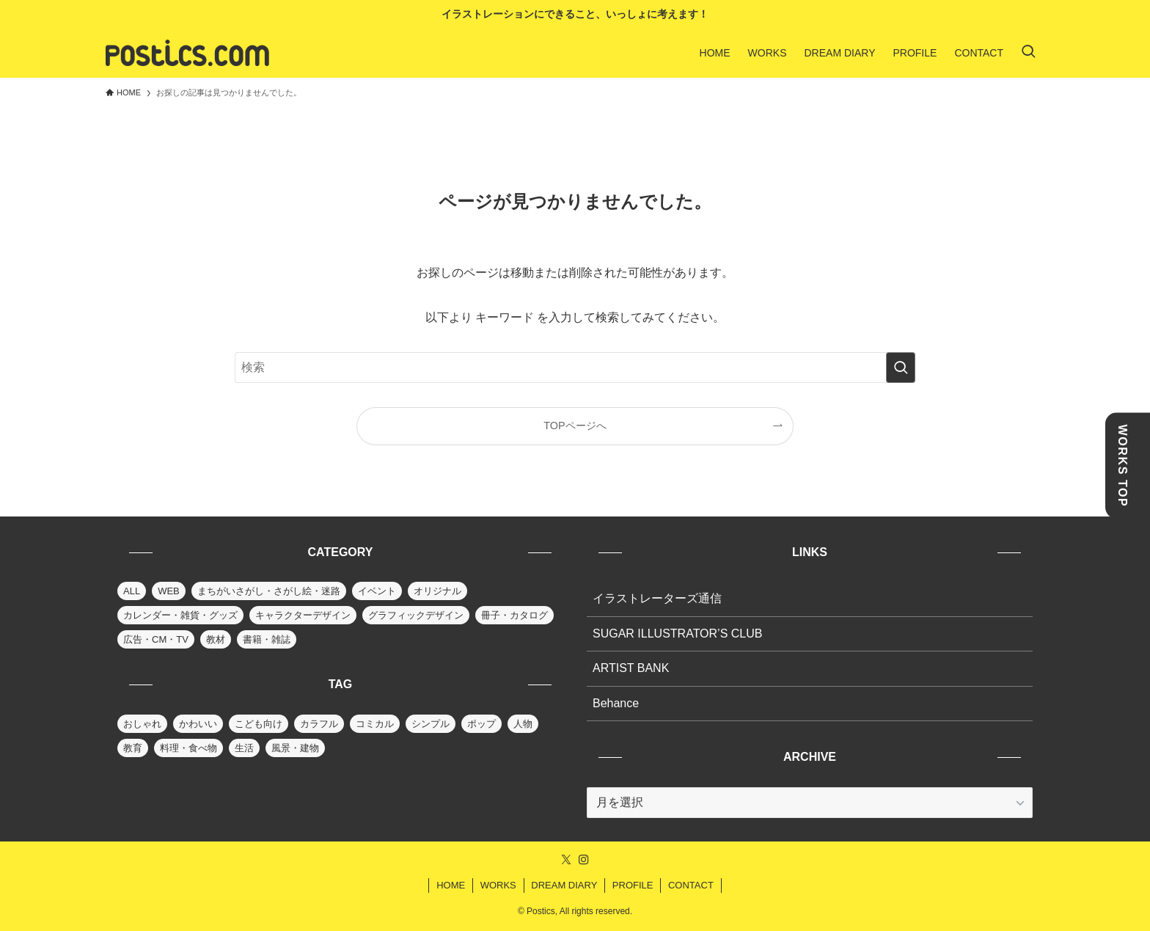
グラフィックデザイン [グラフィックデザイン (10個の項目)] (416, 615)
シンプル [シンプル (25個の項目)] (430, 723)
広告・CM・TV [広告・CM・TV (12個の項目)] (155, 639)
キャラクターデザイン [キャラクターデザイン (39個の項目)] (303, 615)
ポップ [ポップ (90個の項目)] (481, 723)
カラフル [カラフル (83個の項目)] (319, 723)
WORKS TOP (1122, 465)
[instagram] (583, 859)
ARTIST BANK (631, 668)
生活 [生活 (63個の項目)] (244, 747)
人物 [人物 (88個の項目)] (522, 723)
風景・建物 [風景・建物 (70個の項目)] (295, 747)
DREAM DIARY (564, 885)
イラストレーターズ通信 (657, 598)
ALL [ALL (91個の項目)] (131, 590)
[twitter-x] (566, 859)
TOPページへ (574, 425)
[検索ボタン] (1028, 53)
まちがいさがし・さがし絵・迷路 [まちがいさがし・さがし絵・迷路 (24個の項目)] (268, 590)
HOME (450, 885)
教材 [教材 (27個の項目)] (215, 639)
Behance (616, 703)
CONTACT (691, 885)
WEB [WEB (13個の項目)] (169, 590)
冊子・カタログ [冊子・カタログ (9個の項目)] (514, 615)
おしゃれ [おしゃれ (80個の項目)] (142, 723)
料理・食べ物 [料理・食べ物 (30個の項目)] (188, 747)
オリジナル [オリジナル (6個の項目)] (437, 590)
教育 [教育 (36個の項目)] (132, 747)
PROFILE (632, 885)
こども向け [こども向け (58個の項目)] (258, 723)
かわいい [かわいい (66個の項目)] (198, 723)
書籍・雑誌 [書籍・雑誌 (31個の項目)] (266, 639)
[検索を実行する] (900, 367)
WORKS (498, 885)
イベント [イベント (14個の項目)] (377, 590)
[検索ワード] (575, 367)
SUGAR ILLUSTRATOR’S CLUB (677, 633)
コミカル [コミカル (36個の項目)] (375, 723)
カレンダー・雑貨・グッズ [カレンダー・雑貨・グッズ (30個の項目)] (180, 615)
